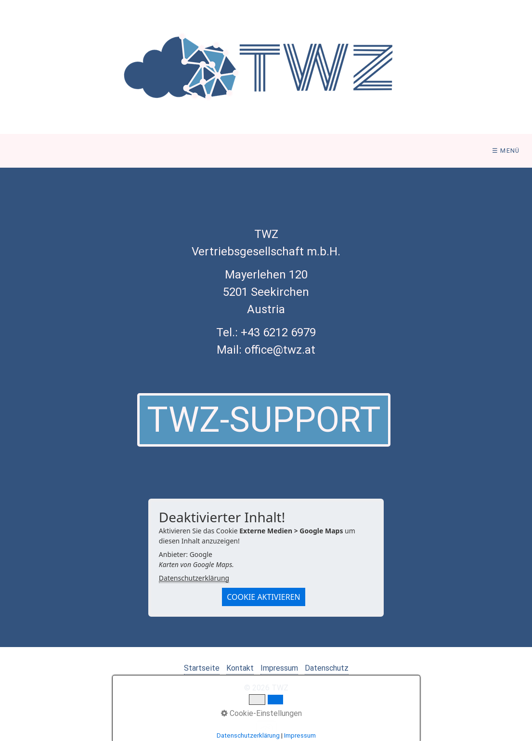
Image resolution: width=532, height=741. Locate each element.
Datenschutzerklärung (194, 577)
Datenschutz (327, 668)
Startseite (202, 668)
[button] (263, 420)
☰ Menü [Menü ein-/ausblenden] (506, 150)
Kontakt (240, 668)
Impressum (279, 668)
